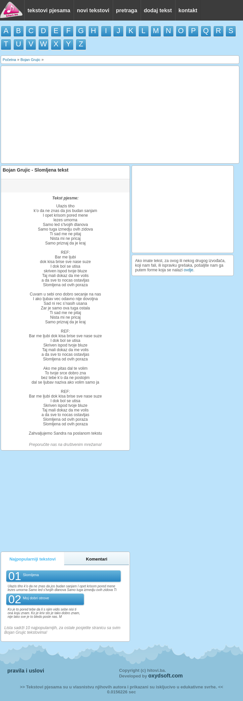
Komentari (96, 559)
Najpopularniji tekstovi (32, 559)
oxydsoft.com (165, 675)
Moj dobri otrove (36, 598)
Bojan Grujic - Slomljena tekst (35, 170)
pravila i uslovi (25, 671)
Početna (9, 60)
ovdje (188, 270)
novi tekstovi (93, 10)
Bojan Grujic (30, 60)
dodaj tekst (158, 10)
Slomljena (31, 575)
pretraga (126, 10)
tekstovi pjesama (49, 10)
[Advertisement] (120, 114)
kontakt (187, 10)
